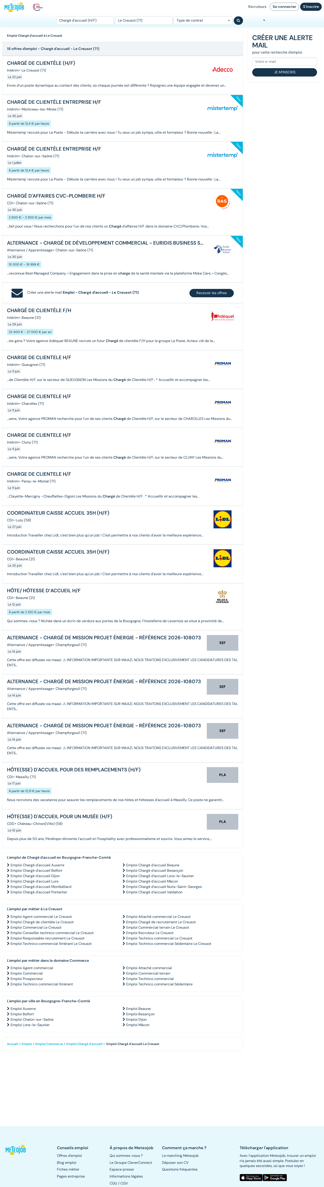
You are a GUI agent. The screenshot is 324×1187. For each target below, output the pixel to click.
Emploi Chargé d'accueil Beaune (152, 865)
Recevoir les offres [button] (211, 293)
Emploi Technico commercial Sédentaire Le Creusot (168, 943)
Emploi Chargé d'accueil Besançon (154, 870)
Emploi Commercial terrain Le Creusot (157, 927)
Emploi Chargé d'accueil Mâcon (152, 881)
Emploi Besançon (140, 1014)
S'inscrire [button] (311, 6)
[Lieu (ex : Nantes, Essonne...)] (144, 20)
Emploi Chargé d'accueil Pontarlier (39, 892)
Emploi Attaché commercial (149, 968)
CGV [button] (124, 1183)
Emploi (27, 1044)
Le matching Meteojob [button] (180, 1155)
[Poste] (85, 20)
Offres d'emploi (69, 1155)
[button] (18, 1149)
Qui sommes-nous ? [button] (126, 1155)
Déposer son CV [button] (175, 1162)
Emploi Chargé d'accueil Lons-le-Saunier (160, 876)
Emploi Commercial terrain (148, 973)
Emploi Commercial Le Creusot (36, 927)
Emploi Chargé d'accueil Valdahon (154, 892)
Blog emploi (66, 1162)
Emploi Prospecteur (27, 978)
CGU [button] (113, 1183)
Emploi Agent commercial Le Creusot (41, 916)
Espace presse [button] (122, 1169)
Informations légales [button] (126, 1176)
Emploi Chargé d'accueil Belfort (36, 870)
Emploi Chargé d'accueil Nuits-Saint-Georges (164, 886)
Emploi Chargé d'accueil (84, 1044)
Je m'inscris (284, 72)
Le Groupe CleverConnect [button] (131, 1162)
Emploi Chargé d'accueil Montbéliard (41, 886)
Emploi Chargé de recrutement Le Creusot (161, 922)
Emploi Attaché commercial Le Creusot (158, 916)
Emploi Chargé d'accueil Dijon (35, 876)
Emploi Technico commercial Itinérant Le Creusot (51, 943)
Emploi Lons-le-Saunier (30, 1025)
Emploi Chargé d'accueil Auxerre (37, 865)
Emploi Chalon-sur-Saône (32, 1019)
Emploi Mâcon (137, 1025)
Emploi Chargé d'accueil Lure (34, 881)
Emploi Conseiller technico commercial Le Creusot (52, 932)
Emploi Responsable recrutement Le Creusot (47, 938)
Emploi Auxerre (23, 1008)
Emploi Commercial (27, 973)
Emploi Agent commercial (32, 968)
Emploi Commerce (49, 1044)
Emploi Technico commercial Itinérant (42, 984)
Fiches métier (68, 1169)
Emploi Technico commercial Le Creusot (159, 938)
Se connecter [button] (284, 6)
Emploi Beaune (138, 1008)
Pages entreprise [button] (71, 1176)
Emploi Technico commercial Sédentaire (159, 984)
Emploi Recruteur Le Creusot (149, 932)
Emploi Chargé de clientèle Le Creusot (42, 922)
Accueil (12, 1044)
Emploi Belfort (22, 1014)
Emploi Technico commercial (150, 978)
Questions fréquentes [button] (180, 1169)
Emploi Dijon (136, 1019)
